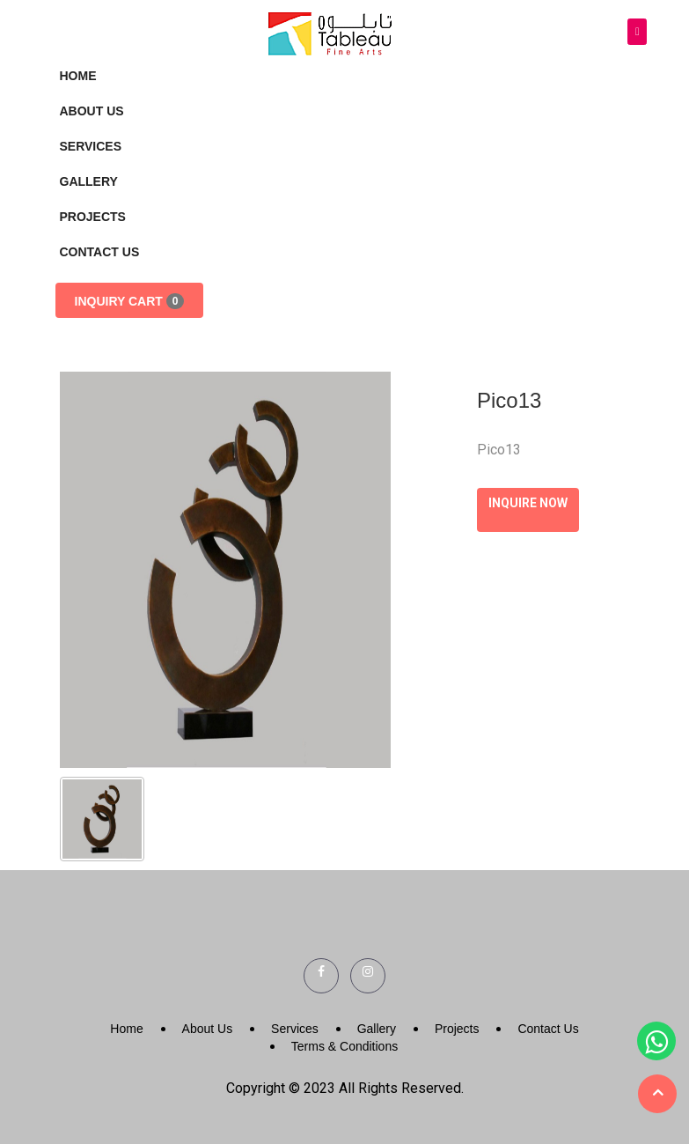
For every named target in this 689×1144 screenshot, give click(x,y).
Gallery (89, 181)
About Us (92, 111)
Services (91, 146)
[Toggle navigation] (637, 32)
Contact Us (100, 252)
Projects (93, 217)
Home (78, 76)
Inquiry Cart (130, 301)
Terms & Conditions (344, 1046)
